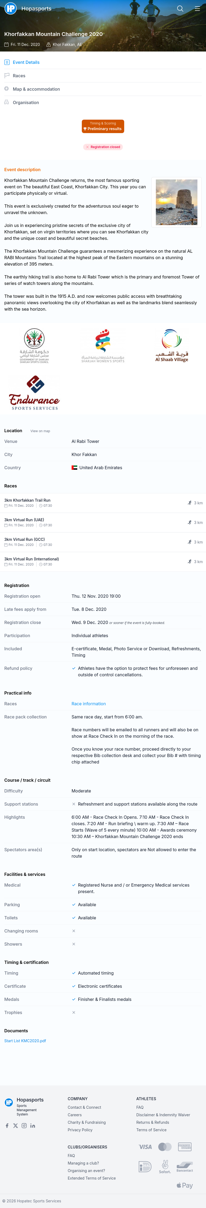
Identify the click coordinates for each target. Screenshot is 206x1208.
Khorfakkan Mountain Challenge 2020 (53, 34)
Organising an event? (86, 1170)
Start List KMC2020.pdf (25, 1040)
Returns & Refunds (152, 1122)
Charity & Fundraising (87, 1122)
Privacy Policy (80, 1130)
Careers (75, 1114)
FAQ (140, 1107)
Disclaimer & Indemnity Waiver (163, 1114)
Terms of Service (151, 1130)
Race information (89, 703)
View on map (40, 431)
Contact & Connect (84, 1107)
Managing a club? (83, 1163)
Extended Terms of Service (92, 1178)
